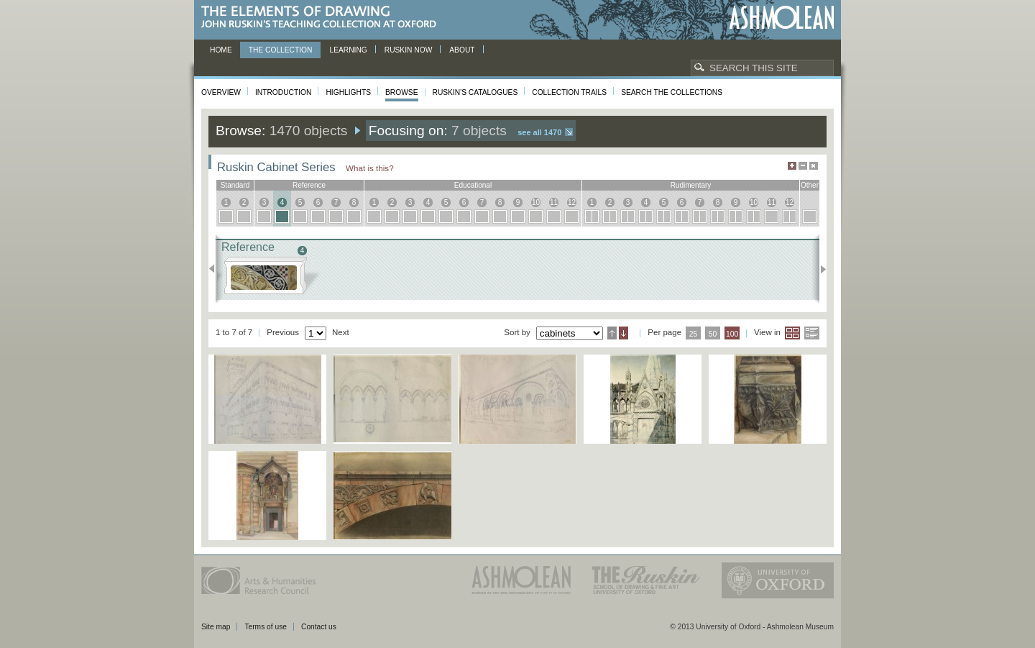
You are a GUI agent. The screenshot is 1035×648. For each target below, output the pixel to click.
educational (473, 185)
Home (221, 50)
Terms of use (265, 627)
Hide (813, 166)
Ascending (612, 333)
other (810, 185)
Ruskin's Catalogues (475, 92)
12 (572, 202)
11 (554, 202)
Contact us (318, 627)
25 (693, 334)
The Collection (281, 50)
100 (732, 334)
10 (536, 202)
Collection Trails (569, 92)
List (811, 333)
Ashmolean (782, 17)
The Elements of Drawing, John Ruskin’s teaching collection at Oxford (323, 17)
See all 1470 (539, 132)
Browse (401, 92)
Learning (348, 50)
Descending (623, 333)
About (461, 50)
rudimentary (691, 185)
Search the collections (671, 92)
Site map (215, 627)
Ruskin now (409, 50)
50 (713, 334)
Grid (792, 333)
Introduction (283, 92)
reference (309, 185)
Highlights (348, 92)
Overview (221, 92)
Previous (216, 269)
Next (819, 269)
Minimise (803, 166)
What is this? (370, 168)
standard (235, 185)
